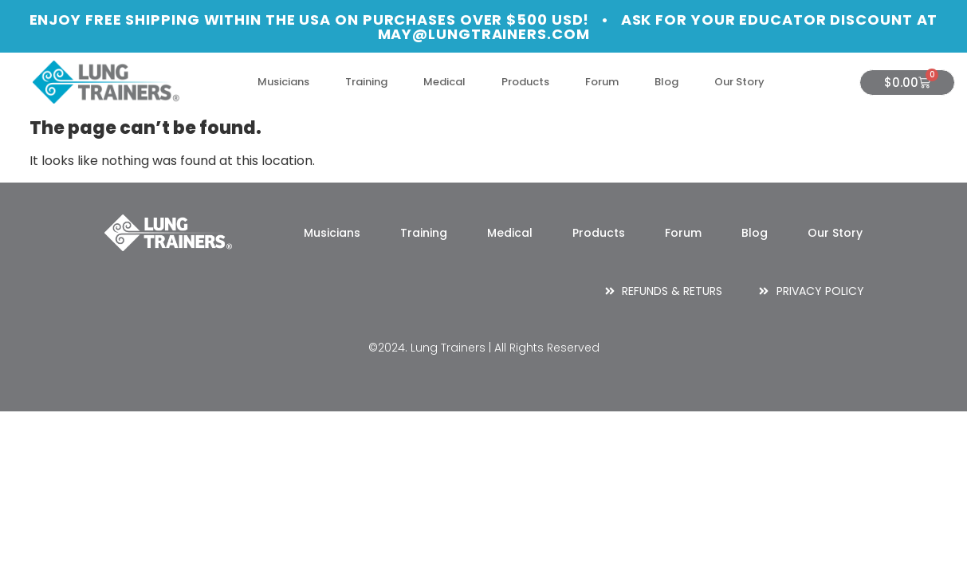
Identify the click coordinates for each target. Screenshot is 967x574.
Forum (602, 81)
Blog (666, 81)
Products (525, 81)
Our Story (739, 81)
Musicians (283, 81)
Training (366, 81)
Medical (444, 81)
